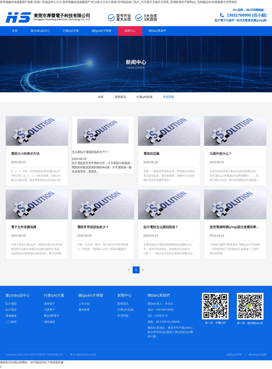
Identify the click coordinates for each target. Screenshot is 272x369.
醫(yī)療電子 (51, 315)
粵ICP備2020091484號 (83, 354)
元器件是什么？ (221, 153)
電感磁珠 (11, 315)
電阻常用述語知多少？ (93, 227)
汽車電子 (49, 309)
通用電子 (49, 303)
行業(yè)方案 (71, 30)
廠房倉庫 (84, 309)
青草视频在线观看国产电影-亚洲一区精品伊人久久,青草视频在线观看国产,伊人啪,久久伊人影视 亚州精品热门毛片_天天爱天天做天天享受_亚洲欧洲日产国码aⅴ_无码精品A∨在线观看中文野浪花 (118, 2)
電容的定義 (151, 153)
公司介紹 (84, 303)
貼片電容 (11, 309)
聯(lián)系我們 (157, 30)
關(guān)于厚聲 (101, 30)
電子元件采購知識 (23, 227)
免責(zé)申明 (234, 354)
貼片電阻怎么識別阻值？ (161, 227)
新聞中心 (129, 30)
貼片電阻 (11, 303)
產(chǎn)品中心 (40, 30)
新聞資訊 (120, 96)
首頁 (15, 30)
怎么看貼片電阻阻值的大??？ (90, 152)
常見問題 (168, 96)
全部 (100, 96)
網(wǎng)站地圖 (258, 354)
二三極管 (11, 321)
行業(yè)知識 (145, 96)
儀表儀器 (49, 321)
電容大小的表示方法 (25, 153)
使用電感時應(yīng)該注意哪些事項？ (236, 227)
